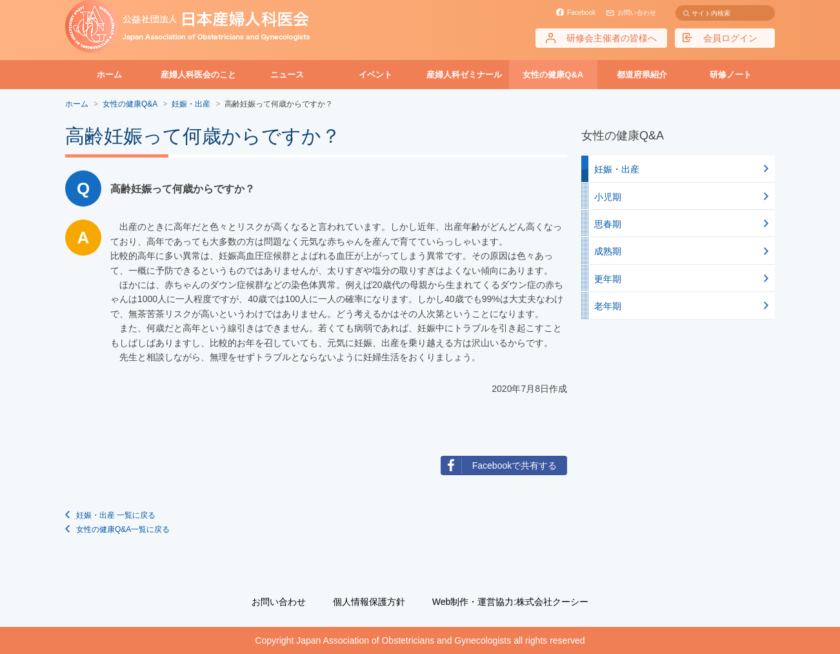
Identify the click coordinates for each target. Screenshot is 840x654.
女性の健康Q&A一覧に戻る (123, 529)
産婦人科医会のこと (198, 74)
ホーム (109, 74)
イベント (375, 74)
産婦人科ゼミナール (464, 74)
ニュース (287, 74)
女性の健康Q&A (553, 74)
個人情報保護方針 (369, 602)
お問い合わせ (636, 12)
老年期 (607, 306)
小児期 (607, 197)
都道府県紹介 (642, 74)
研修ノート (731, 74)
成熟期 (607, 251)
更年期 (607, 279)
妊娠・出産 (616, 169)
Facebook (581, 12)
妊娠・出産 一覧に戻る (115, 515)
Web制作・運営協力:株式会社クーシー (510, 602)
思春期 (607, 224)
